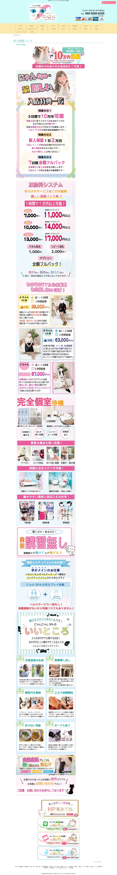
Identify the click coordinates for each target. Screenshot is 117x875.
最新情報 (21, 866)
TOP (20, 26)
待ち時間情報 (44, 866)
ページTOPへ (98, 861)
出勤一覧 (38, 866)
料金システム (64, 866)
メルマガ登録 (86, 866)
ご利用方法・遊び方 (72, 866)
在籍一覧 (51, 866)
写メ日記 (57, 866)
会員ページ (92, 866)
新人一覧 (32, 866)
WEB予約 (46, 867)
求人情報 (71, 867)
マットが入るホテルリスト (61, 867)
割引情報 (26, 866)
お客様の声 (99, 866)
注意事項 (52, 867)
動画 (80, 866)
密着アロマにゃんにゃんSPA (61, 873)
